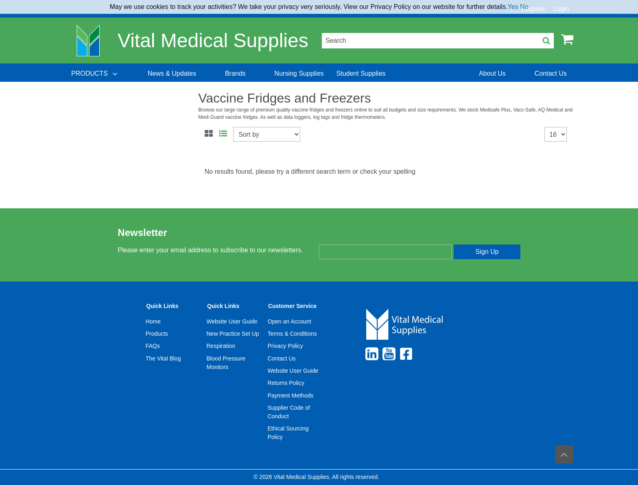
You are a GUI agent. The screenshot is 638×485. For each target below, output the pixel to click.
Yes (513, 6)
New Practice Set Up (233, 333)
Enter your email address (353, 237)
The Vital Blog (163, 358)
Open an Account (289, 321)
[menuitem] (95, 74)
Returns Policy (285, 383)
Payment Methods (290, 395)
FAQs (153, 346)
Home (153, 321)
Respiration (221, 346)
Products (157, 333)
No (524, 6)
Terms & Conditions (292, 333)
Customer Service (292, 306)
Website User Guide (232, 321)
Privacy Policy (285, 346)
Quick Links (162, 306)
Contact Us (281, 358)
